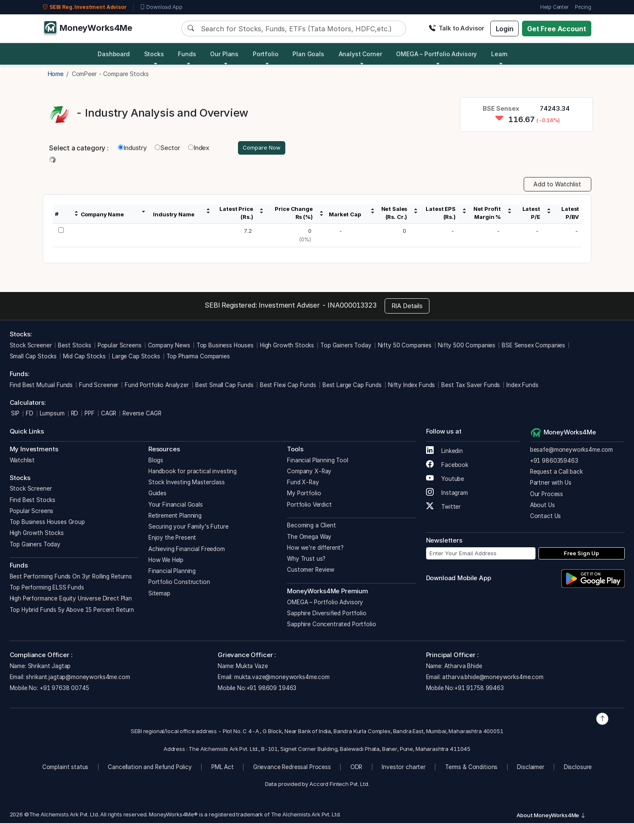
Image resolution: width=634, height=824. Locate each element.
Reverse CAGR (142, 414)
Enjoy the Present (172, 538)
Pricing (583, 7)
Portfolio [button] (266, 53)
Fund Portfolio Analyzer (157, 385)
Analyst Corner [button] (360, 53)
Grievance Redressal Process (292, 767)
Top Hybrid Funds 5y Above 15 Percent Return (72, 610)
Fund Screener (98, 385)
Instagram (447, 494)
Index (198, 148)
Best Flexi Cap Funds (288, 385)
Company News (169, 346)
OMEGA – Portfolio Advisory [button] (436, 53)
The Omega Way (309, 537)
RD (75, 414)
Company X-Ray (309, 472)
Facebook (447, 466)
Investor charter (404, 767)
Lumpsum (52, 414)
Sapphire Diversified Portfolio (326, 614)
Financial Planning (172, 572)
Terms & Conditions (471, 767)
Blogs (155, 461)
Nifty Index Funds (411, 385)
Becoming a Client (311, 526)
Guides (157, 494)
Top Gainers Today (345, 346)
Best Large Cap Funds (352, 385)
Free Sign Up (581, 554)
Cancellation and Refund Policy (150, 767)
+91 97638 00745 (63, 689)
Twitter (443, 508)
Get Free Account (556, 29)
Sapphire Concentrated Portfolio (331, 625)
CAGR (108, 414)
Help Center (554, 7)
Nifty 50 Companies (405, 346)
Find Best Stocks (33, 500)
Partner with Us (550, 483)
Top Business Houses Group (47, 523)
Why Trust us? (306, 560)
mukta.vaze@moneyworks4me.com (282, 678)
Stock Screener (31, 346)
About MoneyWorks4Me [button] (551, 816)
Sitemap (159, 594)
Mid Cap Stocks (84, 357)
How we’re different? (315, 548)
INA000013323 (352, 306)
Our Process (546, 494)
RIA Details (407, 307)
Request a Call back (556, 472)
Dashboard (114, 53)
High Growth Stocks (287, 346)
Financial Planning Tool (317, 461)
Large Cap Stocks (136, 357)
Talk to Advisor (456, 28)
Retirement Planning (175, 516)
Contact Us (545, 517)
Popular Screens (120, 346)
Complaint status (65, 767)
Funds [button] (187, 53)
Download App (161, 7)
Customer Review (310, 571)
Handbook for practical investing (192, 472)
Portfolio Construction (179, 583)
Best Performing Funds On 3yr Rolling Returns (71, 577)
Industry (132, 148)
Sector (167, 148)
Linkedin (444, 452)
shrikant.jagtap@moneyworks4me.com (78, 678)
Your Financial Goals (175, 505)
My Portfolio (304, 494)
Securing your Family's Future (188, 527)
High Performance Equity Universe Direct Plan (71, 599)
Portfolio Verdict (309, 505)
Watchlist (22, 461)
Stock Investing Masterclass (186, 483)
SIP (14, 414)
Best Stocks (74, 346)
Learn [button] (499, 53)
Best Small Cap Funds (224, 385)
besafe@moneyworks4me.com (571, 450)
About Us (542, 505)
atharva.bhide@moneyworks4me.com (492, 678)
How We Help (165, 560)
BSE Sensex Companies (533, 346)
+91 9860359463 (554, 461)
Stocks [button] (154, 53)
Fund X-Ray (303, 483)
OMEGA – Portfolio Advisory (325, 603)
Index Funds (522, 385)
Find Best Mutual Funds (41, 385)
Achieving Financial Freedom (186, 549)
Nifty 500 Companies (466, 346)
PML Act (222, 767)
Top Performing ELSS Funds (47, 588)
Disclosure (578, 767)
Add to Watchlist (557, 185)
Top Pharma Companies (198, 357)
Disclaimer (530, 767)
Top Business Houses (225, 346)
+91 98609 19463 (271, 689)
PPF (90, 414)
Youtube (445, 480)
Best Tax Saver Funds (470, 385)
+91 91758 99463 (479, 689)
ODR (356, 767)
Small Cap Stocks (33, 357)
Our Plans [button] (224, 53)
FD (29, 414)
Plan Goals (308, 53)
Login (505, 29)
